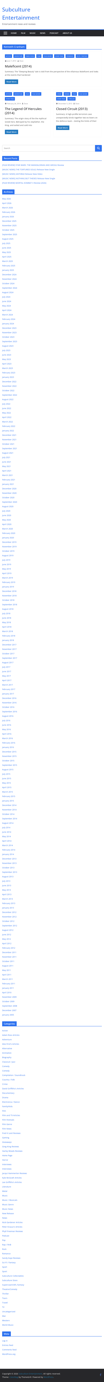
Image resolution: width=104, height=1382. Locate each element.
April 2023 (6, 363)
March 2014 (7, 845)
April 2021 (6, 470)
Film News (7, 1128)
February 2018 (8, 635)
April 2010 (6, 992)
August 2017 (7, 662)
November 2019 (9, 546)
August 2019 (7, 555)
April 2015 (6, 787)
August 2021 (7, 453)
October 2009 (8, 1001)
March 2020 (7, 528)
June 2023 (6, 355)
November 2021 (9, 439)
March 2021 (7, 475)
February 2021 (8, 479)
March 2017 (7, 685)
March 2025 (7, 261)
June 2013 (6, 885)
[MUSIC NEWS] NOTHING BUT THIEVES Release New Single (28, 178)
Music (33, 33)
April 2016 (6, 734)
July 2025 (6, 243)
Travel (5, 1302)
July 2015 (6, 774)
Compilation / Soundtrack (13, 1075)
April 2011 (6, 974)
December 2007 (9, 1010)
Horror (5, 1160)
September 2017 (9, 658)
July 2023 (6, 350)
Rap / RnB (6, 1244)
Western (6, 1320)
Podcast (54, 33)
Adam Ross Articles (11, 1035)
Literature (6, 1186)
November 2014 (9, 809)
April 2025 (6, 256)
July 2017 (6, 667)
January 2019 (8, 586)
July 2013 (6, 881)
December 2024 (9, 274)
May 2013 (6, 890)
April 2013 (6, 894)
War (4, 1316)
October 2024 (8, 283)
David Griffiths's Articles (13, 1088)
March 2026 (7, 207)
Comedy (5, 1066)
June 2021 (6, 462)
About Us (67, 33)
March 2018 (7, 631)
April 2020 (6, 524)
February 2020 (8, 533)
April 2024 (6, 310)
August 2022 (7, 399)
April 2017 (6, 680)
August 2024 (7, 292)
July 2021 (6, 457)
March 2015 (7, 792)
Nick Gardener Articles (12, 1222)
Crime (59, 94)
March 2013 (7, 899)
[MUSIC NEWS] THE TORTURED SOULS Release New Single (28, 169)
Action (8, 56)
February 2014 (8, 849)
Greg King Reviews (10, 1146)
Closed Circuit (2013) (71, 108)
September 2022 (9, 395)
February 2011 (8, 983)
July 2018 (6, 613)
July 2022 (6, 404)
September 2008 (9, 1006)
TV (3, 1307)
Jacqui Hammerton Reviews (14, 1173)
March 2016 (7, 738)
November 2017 (9, 649)
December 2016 (9, 698)
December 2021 (9, 435)
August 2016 (7, 716)
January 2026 (8, 216)
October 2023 (8, 337)
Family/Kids (30, 56)
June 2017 (6, 671)
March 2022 (7, 421)
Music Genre (8, 1204)
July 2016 (6, 720)
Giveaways (7, 1142)
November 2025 (9, 225)
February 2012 (8, 948)
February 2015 (8, 796)
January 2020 (8, 537)
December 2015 (9, 751)
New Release (8, 1213)
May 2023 (6, 359)
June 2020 (6, 515)
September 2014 (9, 818)
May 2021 (6, 466)
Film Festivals (8, 1119)
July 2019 (6, 560)
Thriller (71, 99)
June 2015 (6, 778)
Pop (4, 1240)
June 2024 (6, 301)
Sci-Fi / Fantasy (82, 56)
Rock (4, 1249)
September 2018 (9, 604)
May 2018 (6, 622)
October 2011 (8, 961)
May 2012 (6, 939)
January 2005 (8, 1014)
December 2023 (9, 328)
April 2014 (6, 841)
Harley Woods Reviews (12, 1151)
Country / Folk (8, 1079)
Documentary (8, 1093)
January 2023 (8, 377)
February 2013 (8, 903)
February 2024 (8, 319)
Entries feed (7, 1345)
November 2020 (9, 493)
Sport (4, 1267)
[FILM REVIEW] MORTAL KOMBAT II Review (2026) (24, 183)
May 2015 (6, 783)
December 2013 (9, 858)
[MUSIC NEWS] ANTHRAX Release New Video (22, 174)
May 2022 (6, 412)
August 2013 (7, 876)
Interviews (7, 1164)
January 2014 (8, 854)
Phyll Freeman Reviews (12, 1231)
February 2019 (8, 582)
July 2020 (6, 511)
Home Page (59, 56)
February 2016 (8, 742)
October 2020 (8, 497)
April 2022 (6, 417)
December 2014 (9, 805)
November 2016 (9, 702)
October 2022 (8, 390)
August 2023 (7, 346)
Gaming (5, 1137)
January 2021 (8, 484)
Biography (6, 1057)
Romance (70, 56)
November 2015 (9, 756)
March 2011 (7, 979)
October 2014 (8, 814)
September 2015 (9, 765)
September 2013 (9, 872)
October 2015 (8, 760)
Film (23, 33)
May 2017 (6, 676)
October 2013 (8, 867)
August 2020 (7, 506)
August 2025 (7, 239)
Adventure (18, 56)
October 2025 (8, 230)
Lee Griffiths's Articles (12, 1182)
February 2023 (8, 372)
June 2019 (6, 564)
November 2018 (9, 595)
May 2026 (6, 198)
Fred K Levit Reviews (11, 1133)
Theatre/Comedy (9, 1289)
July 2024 (6, 297)
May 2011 (6, 970)
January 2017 (8, 693)
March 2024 (7, 314)
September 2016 (9, 711)
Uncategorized (8, 1311)
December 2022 (9, 381)
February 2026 (8, 212)
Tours (4, 1298)
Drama (67, 94)
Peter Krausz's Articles (12, 1227)
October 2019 (8, 551)
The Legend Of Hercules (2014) (23, 110)
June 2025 (6, 247)
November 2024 (9, 279)
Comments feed (9, 1349)
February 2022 (8, 426)
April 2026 (6, 203)
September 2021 (9, 448)
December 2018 (9, 591)
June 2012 (6, 934)
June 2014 (6, 832)
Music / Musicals (9, 1200)
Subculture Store (9, 1280)
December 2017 (9, 644)
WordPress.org (8, 1354)
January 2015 (8, 800)
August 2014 (7, 823)
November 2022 (9, 386)
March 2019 (7, 577)
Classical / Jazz (8, 1062)
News (42, 33)
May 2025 (6, 252)
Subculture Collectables (13, 1276)
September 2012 (9, 925)
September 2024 (9, 288)
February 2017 (8, 689)
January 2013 (8, 907)
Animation (7, 1053)
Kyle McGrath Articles (12, 1177)
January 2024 (8, 323)
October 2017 (8, 653)
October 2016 (8, 707)
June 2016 (6, 725)
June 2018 (6, 618)
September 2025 (9, 234)
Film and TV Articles (11, 1115)
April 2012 (6, 943)
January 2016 (8, 747)
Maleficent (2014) (18, 66)
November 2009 (9, 997)
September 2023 (9, 341)
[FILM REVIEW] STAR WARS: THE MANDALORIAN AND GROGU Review (33, 165)
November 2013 (9, 863)
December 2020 (9, 488)
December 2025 (9, 221)
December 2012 (9, 912)
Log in (5, 1340)
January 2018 (8, 640)
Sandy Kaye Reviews (11, 1258)
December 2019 (9, 542)
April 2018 (6, 627)
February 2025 (8, 265)
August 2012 (7, 930)
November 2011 (9, 957)
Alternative (7, 1048)
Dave (21, 61)
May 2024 (6, 305)
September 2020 (9, 502)
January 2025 (8, 270)
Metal (4, 1191)
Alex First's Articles (10, 1044)
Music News (7, 1209)
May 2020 (6, 520)
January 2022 (8, 430)
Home (14, 33)
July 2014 (6, 827)
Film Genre (48, 56)
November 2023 (9, 332)
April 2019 (6, 573)
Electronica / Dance (11, 1102)
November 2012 (9, 916)
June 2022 (6, 408)
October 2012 (8, 921)
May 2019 (6, 569)
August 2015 (7, 769)
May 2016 (6, 729)
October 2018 (8, 600)
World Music (8, 1325)
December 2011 (9, 952)
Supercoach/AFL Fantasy (13, 1284)
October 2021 (8, 444)
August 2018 (7, 609)
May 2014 (6, 836)
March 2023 (7, 368)
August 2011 (7, 965)
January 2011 (8, 988)
